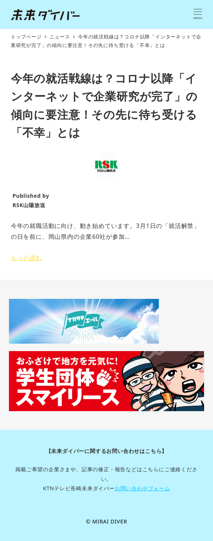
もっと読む (26, 258)
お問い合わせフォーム (142, 488)
